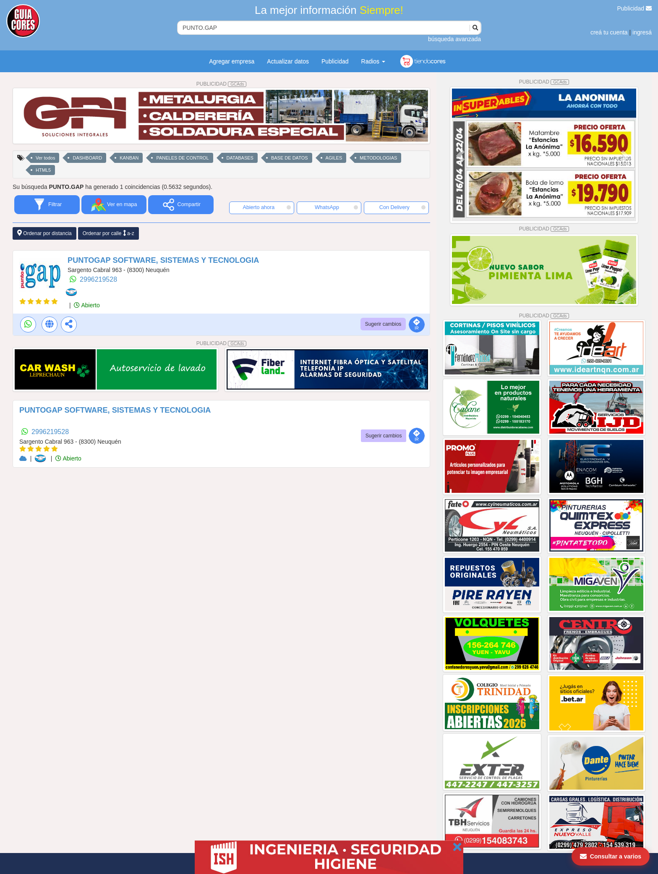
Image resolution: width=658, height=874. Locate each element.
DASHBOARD (87, 157)
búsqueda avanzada (454, 39)
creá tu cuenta (609, 32)
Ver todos (45, 157)
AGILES (334, 157)
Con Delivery (402, 207)
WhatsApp (336, 207)
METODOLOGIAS (378, 157)
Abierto (86, 305)
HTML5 (43, 170)
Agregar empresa (231, 61)
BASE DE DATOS (289, 157)
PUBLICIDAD (221, 84)
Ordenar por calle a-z (108, 233)
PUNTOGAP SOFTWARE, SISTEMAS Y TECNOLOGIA (163, 260)
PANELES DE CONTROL (182, 157)
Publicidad (634, 8)
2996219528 (98, 279)
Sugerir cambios (383, 324)
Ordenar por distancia (44, 233)
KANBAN (129, 157)
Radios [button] (373, 61)
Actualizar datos (288, 61)
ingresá (642, 32)
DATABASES (240, 157)
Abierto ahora (267, 207)
